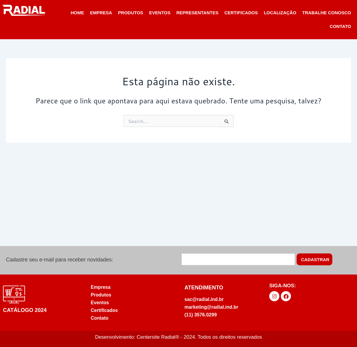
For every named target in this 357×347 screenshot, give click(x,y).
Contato (340, 26)
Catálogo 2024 (25, 310)
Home (77, 12)
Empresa (101, 12)
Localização (280, 12)
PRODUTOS (130, 12)
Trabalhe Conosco (326, 12)
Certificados (241, 12)
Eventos (159, 12)
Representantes (197, 12)
